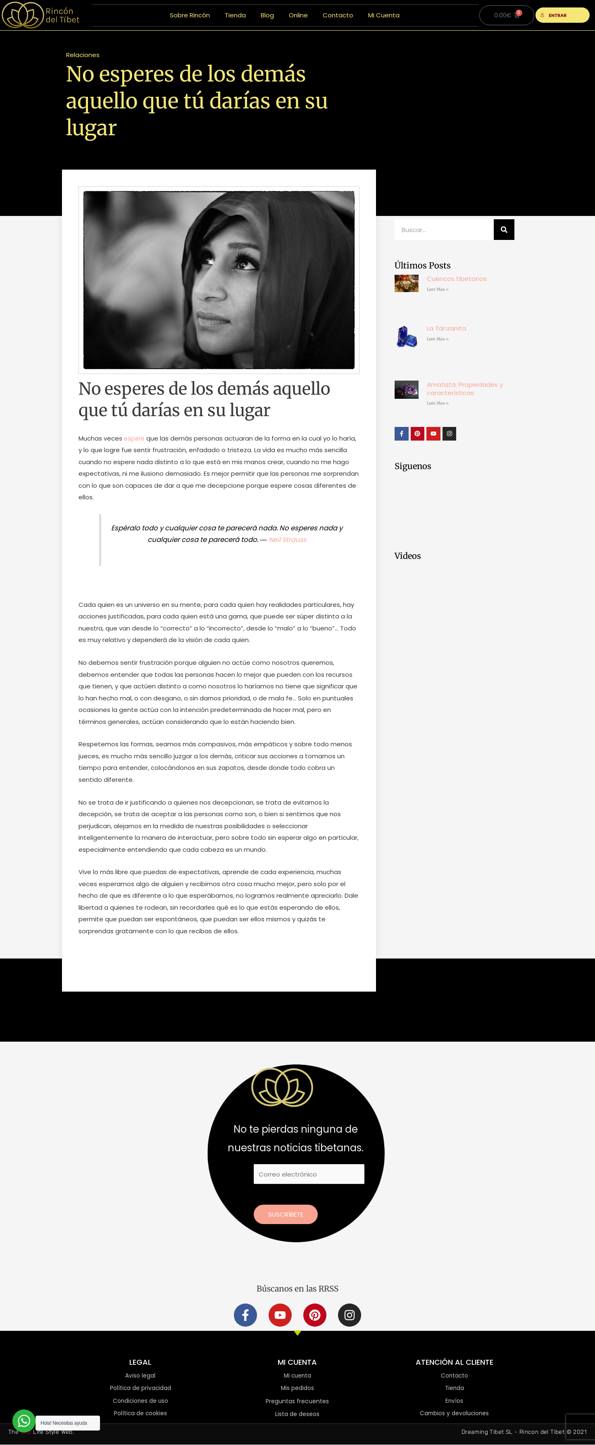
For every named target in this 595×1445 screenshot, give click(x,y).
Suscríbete (285, 1214)
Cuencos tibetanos (457, 278)
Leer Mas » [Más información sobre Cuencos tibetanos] (438, 289)
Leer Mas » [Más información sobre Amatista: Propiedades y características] (438, 403)
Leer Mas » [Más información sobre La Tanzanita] (438, 339)
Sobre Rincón (190, 15)
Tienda (235, 15)
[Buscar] (504, 229)
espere (135, 438)
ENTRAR (553, 15)
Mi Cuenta (384, 15)
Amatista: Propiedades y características (465, 388)
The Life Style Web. (41, 1432)
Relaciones (83, 54)
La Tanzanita (446, 328)
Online (298, 15)
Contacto (338, 15)
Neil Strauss (287, 539)
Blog (267, 15)
